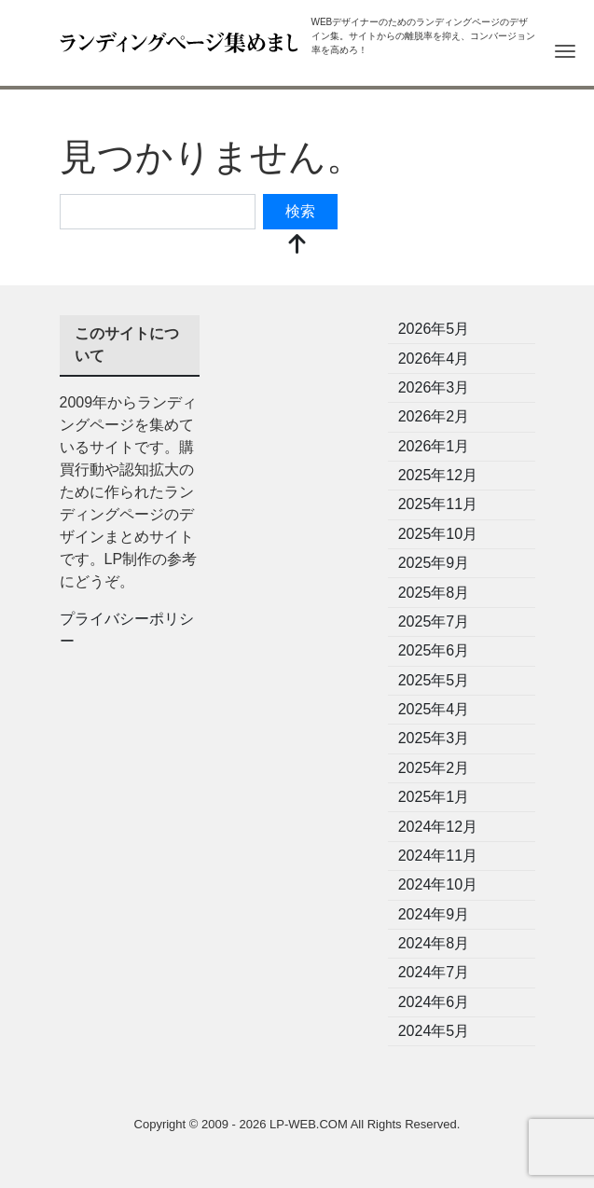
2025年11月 (437, 504)
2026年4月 (434, 358)
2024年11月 (437, 855)
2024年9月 (434, 914)
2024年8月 (434, 943)
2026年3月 (434, 387)
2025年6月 (434, 650)
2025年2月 (434, 768)
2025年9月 (434, 563)
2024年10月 (437, 884)
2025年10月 (437, 534)
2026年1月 (434, 446)
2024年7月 (434, 972)
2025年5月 (434, 680)
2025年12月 (437, 475)
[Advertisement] (297, 595)
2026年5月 (434, 329)
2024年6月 (434, 1002)
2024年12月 (437, 827)
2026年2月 (434, 416)
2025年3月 (434, 738)
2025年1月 (434, 797)
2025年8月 (434, 593)
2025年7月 (434, 621)
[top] (297, 245)
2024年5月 (434, 1031)
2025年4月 (434, 709)
